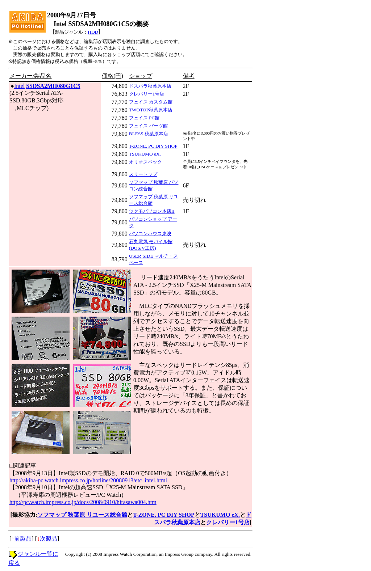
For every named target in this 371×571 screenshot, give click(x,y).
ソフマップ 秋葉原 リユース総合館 (82, 515)
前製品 (23, 539)
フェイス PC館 (144, 117)
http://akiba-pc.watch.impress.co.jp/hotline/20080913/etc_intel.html (88, 480)
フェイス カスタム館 (150, 102)
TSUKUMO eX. (145, 154)
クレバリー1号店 (146, 94)
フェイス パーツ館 (148, 125)
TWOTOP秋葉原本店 (150, 110)
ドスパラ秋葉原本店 (150, 86)
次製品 (48, 539)
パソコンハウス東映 (150, 233)
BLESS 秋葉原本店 (148, 133)
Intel (19, 86)
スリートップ (143, 174)
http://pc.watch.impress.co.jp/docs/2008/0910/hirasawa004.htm (83, 502)
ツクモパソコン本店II (152, 211)
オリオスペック (145, 162)
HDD (93, 32)
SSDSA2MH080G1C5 (53, 86)
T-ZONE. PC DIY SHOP (153, 146)
